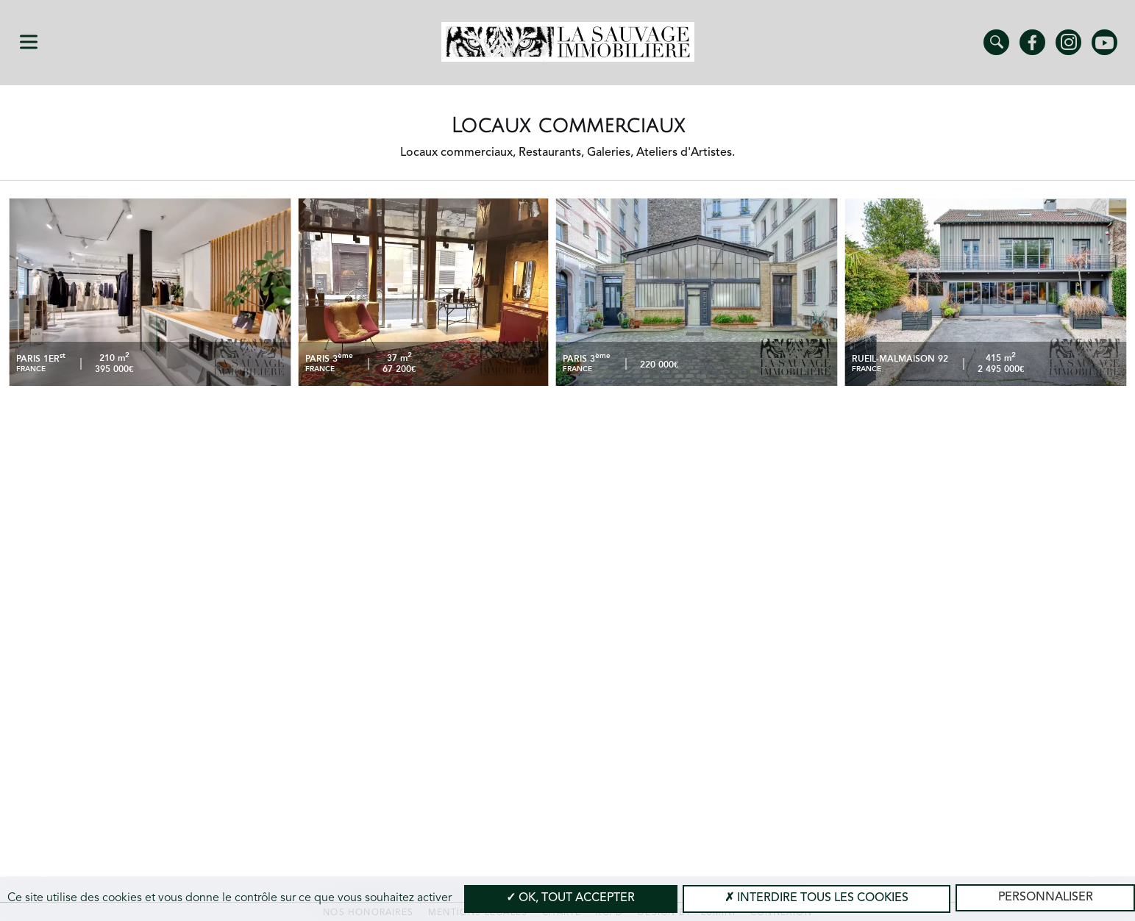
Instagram (1068, 42)
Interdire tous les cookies (816, 898)
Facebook (1032, 42)
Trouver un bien (996, 42)
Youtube (1104, 42)
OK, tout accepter (570, 898)
